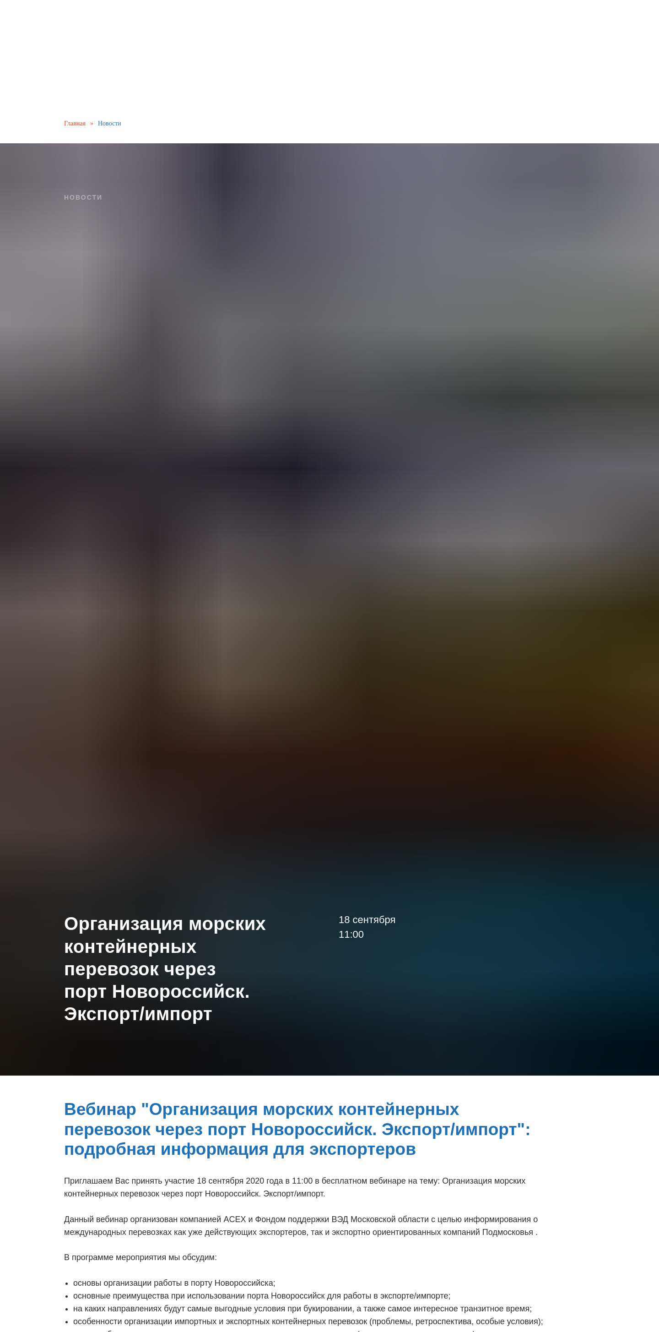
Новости (109, 123)
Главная (75, 123)
